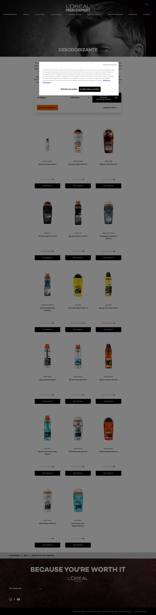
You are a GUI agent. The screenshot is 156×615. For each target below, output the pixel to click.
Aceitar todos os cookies (89, 89)
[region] (79, 79)
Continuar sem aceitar (110, 64)
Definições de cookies (69, 89)
